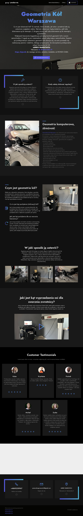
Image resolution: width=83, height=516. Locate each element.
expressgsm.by (9, 513)
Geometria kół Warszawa (49, 133)
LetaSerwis (14, 2)
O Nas (63, 2)
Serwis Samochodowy (54, 2)
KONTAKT (72, 3)
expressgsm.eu (9, 511)
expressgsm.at (8, 510)
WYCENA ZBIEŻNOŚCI (42, 58)
